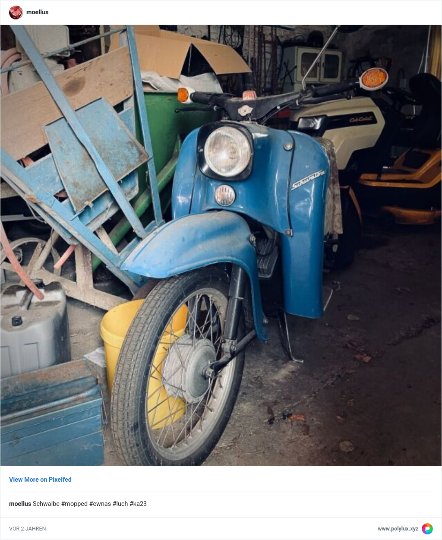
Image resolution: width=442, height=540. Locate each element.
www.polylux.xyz (398, 528)
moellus (37, 12)
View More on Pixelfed (40, 479)
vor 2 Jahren (27, 528)
